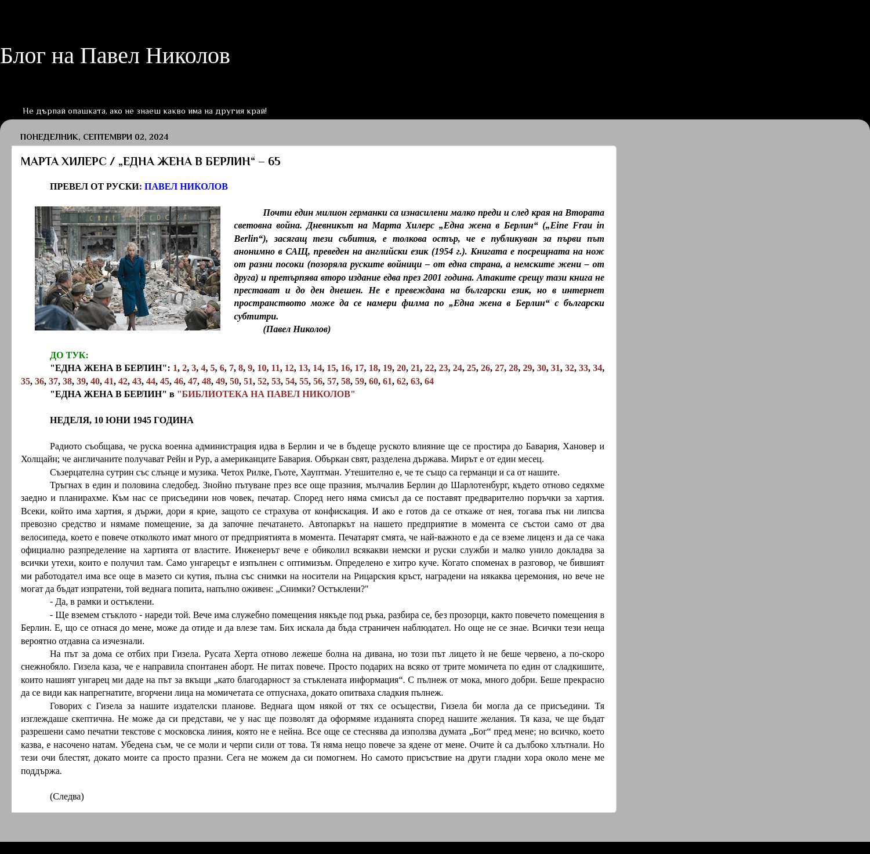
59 (359, 381)
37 (53, 381)
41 (109, 381)
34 (597, 368)
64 (429, 381)
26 (485, 368)
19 (387, 368)
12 (289, 368)
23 (443, 368)
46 (178, 381)
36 (39, 381)
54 (290, 381)
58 (345, 381)
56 (317, 381)
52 (262, 381)
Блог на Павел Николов (115, 55)
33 (583, 368)
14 (317, 368)
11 (275, 368)
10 (261, 368)
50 (234, 381)
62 (401, 381)
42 (123, 381)
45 (164, 381)
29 (527, 368)
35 (25, 381)
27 (499, 368)
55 (304, 381)
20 (401, 368)
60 (373, 381)
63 (415, 381)
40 (95, 381)
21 (415, 368)
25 (471, 368)
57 (331, 381)
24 (457, 368)
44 (150, 381)
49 (220, 381)
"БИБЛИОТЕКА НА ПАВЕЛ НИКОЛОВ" (266, 394)
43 (137, 381)
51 (248, 381)
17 (359, 368)
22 (429, 368)
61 (387, 381)
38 (67, 381)
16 (345, 368)
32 (569, 368)
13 (303, 368)
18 (373, 368)
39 (81, 381)
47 (192, 381)
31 (555, 368)
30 (541, 368)
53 (276, 381)
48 (206, 381)
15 (331, 368)
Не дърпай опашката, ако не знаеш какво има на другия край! (145, 110)
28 (513, 368)
